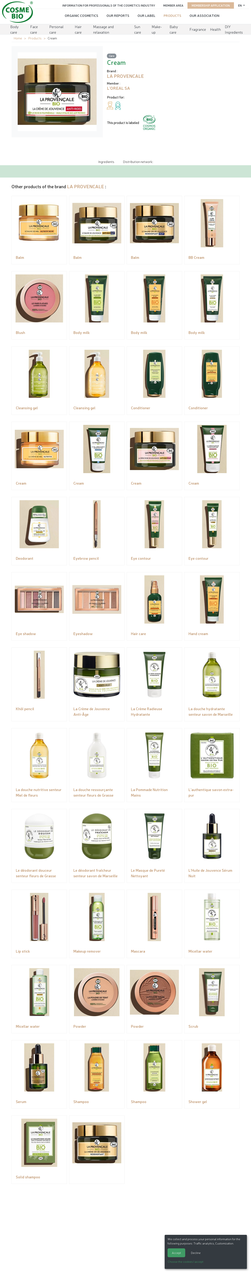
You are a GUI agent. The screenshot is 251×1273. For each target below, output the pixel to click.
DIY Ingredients (234, 28)
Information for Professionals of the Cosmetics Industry (108, 4)
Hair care (78, 28)
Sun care (137, 28)
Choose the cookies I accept (185, 1261)
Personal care (56, 28)
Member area (173, 4)
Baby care (174, 28)
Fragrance (198, 27)
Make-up (157, 28)
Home (18, 38)
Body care (14, 28)
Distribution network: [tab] (138, 161)
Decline (196, 1253)
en (240, 4)
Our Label (146, 14)
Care (111, 55)
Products (172, 14)
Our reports (117, 14)
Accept (176, 1253)
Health (215, 27)
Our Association (204, 14)
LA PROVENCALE (85, 186)
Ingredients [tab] (106, 161)
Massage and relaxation (103, 28)
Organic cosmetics (81, 14)
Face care (34, 28)
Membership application (211, 4)
